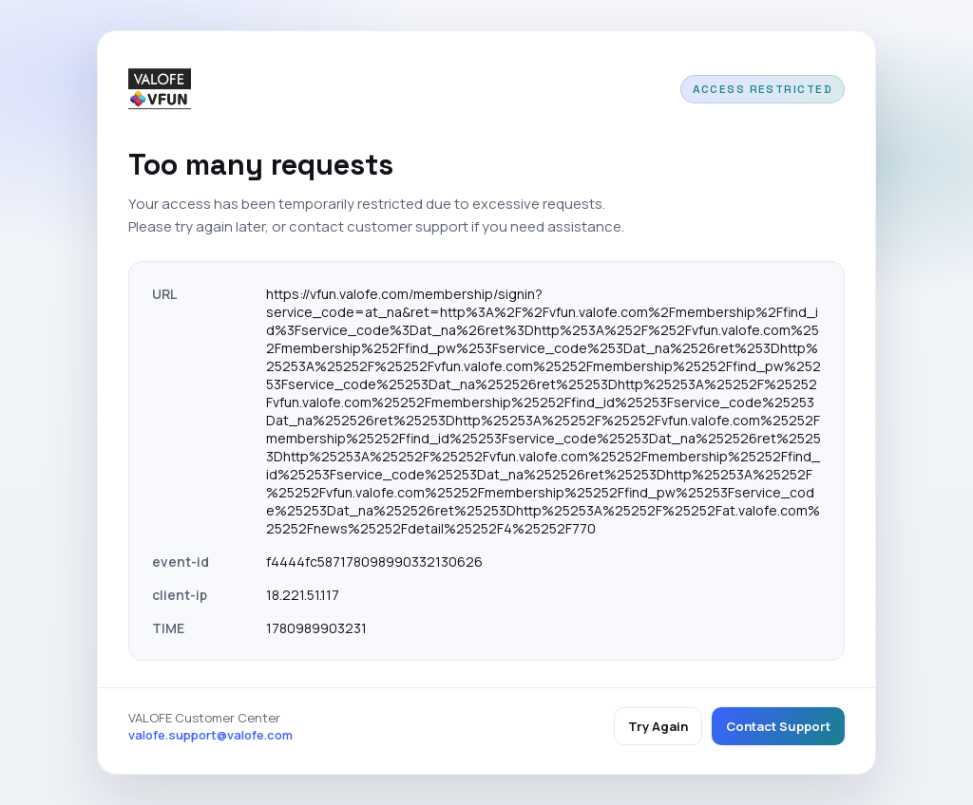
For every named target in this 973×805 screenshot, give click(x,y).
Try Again (658, 726)
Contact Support (778, 726)
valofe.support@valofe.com (210, 734)
